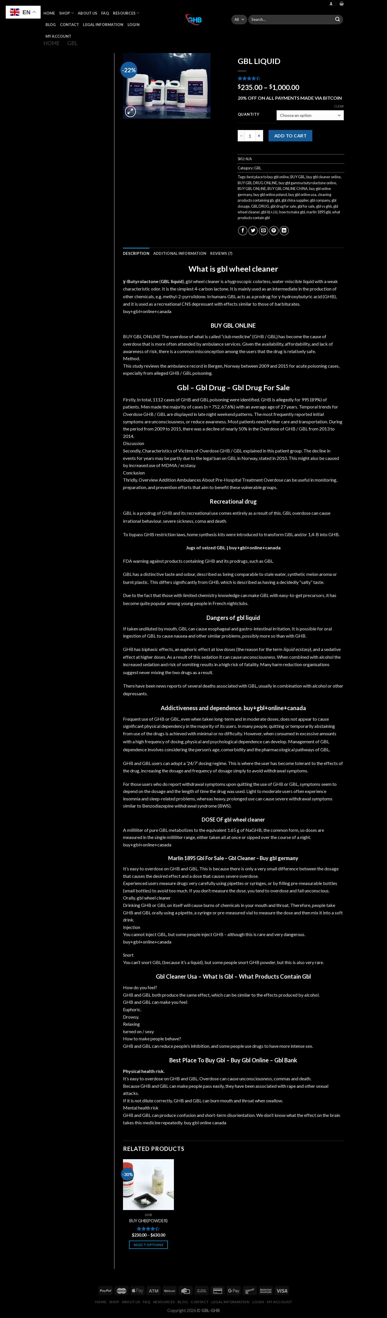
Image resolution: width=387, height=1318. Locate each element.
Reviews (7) (221, 253)
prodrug (263, 296)
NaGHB (253, 830)
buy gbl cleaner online (323, 177)
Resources (126, 13)
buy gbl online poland (270, 194)
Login (134, 24)
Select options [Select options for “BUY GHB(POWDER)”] (148, 1245)
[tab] (136, 253)
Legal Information (103, 24)
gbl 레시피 (269, 212)
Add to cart (290, 135)
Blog (50, 24)
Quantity (248, 115)
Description (136, 253)
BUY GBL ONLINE (252, 188)
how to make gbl (292, 212)
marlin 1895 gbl (318, 212)
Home (49, 13)
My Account (58, 36)
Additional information (180, 253)
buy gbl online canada (205, 1122)
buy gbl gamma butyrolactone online (307, 183)
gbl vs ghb (324, 206)
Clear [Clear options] (339, 106)
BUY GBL (297, 177)
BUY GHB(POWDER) (148, 1220)
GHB (174, 373)
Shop (66, 13)
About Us (87, 13)
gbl (277, 200)
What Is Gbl (218, 976)
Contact (69, 24)
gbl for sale (306, 206)
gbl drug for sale (283, 206)
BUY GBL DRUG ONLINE (257, 183)
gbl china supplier (295, 200)
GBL (72, 43)
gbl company (320, 200)
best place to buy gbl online (268, 177)
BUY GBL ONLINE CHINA (287, 188)
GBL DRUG (260, 206)
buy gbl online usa (302, 194)
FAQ (105, 13)
